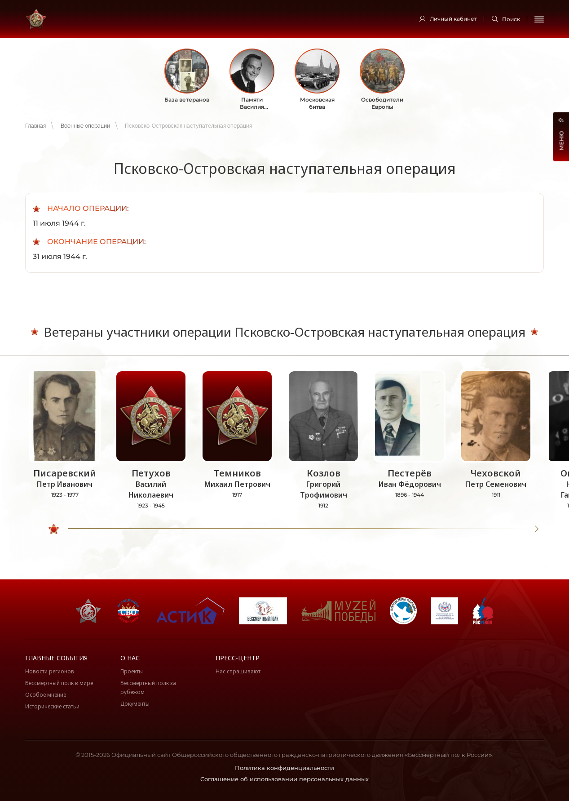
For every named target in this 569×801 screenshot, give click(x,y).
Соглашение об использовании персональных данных (284, 779)
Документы (135, 704)
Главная (35, 126)
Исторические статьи (52, 706)
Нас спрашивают (238, 671)
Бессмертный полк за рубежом (148, 687)
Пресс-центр (238, 658)
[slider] (54, 529)
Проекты (131, 671)
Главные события (56, 658)
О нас (130, 658)
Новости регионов (49, 671)
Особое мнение (45, 695)
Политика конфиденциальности (284, 767)
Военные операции (85, 126)
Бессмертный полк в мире (59, 683)
